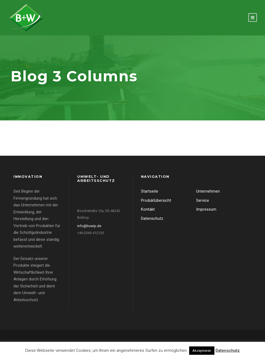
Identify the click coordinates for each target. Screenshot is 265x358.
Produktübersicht (156, 200)
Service (202, 200)
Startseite (149, 191)
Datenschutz (152, 218)
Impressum (206, 209)
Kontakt (148, 209)
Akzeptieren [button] (201, 351)
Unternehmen (208, 191)
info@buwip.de (89, 226)
